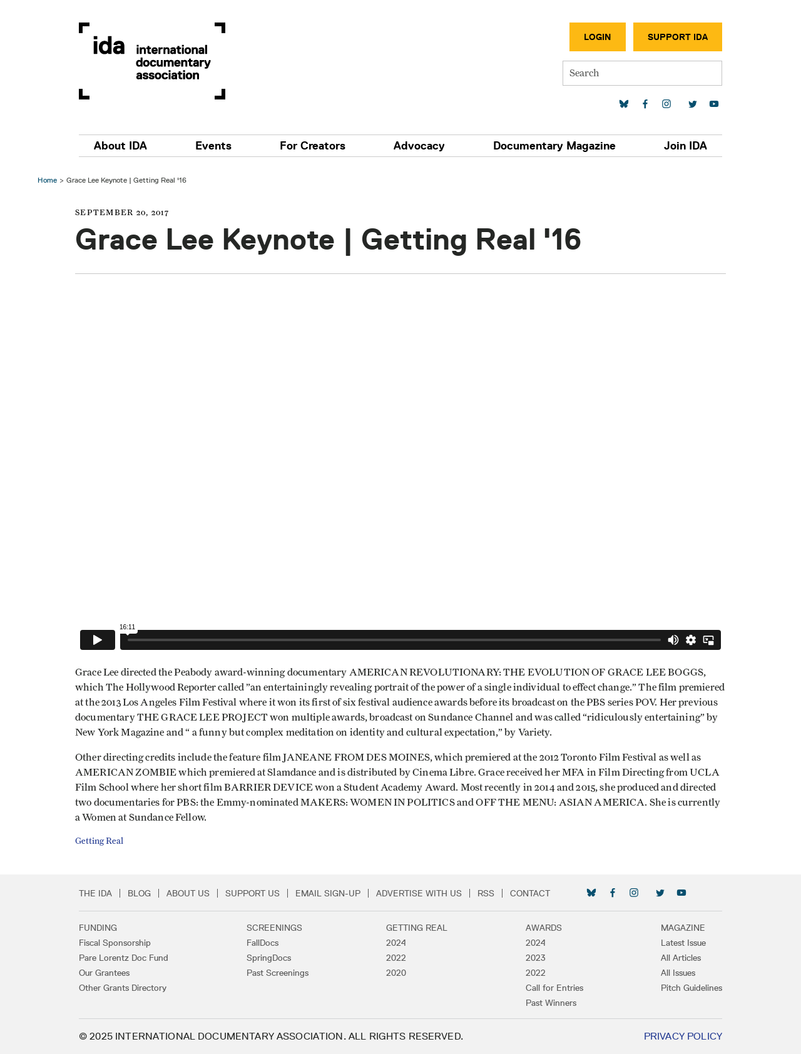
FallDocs (262, 942)
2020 (396, 972)
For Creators (312, 146)
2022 (396, 957)
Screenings (274, 927)
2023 (536, 957)
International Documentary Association (152, 61)
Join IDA (685, 146)
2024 (396, 942)
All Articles (681, 957)
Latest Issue (683, 942)
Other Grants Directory (122, 987)
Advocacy (419, 146)
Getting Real (99, 841)
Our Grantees (104, 972)
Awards (544, 927)
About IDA (120, 146)
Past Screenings (278, 972)
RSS (485, 893)
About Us (188, 893)
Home (47, 180)
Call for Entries (554, 987)
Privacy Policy (683, 1036)
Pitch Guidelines (691, 987)
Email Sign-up (327, 893)
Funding (98, 927)
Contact (530, 893)
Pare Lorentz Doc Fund (123, 957)
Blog (139, 893)
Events (213, 146)
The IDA (95, 893)
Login (597, 37)
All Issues (678, 972)
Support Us (252, 893)
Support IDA (678, 37)
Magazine (683, 927)
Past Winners (551, 1002)
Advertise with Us (419, 893)
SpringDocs (269, 957)
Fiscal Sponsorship (115, 942)
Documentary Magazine (554, 146)
